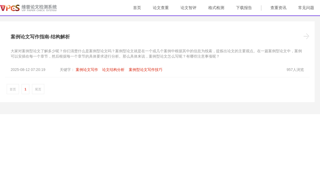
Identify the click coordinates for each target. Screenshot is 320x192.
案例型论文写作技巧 (145, 69)
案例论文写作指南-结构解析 (40, 36)
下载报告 (244, 7)
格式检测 (216, 7)
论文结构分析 (113, 69)
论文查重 (161, 7)
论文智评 (189, 7)
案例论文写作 (87, 69)
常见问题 (306, 7)
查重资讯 (278, 7)
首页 (137, 7)
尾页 (38, 89)
